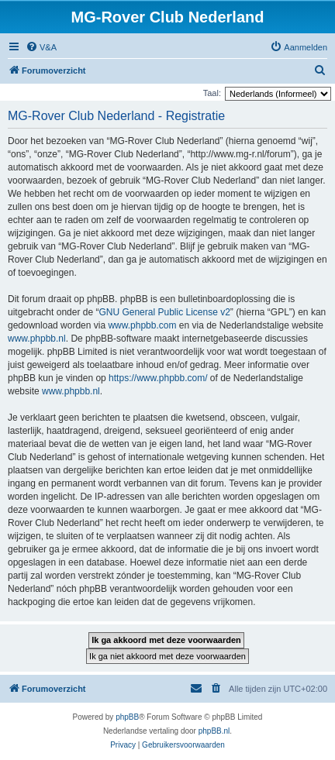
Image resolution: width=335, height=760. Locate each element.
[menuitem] (41, 47)
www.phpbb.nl (37, 338)
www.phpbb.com (142, 325)
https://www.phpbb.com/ (158, 378)
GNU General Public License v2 (164, 312)
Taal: (212, 93)
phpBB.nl (214, 731)
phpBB (127, 717)
